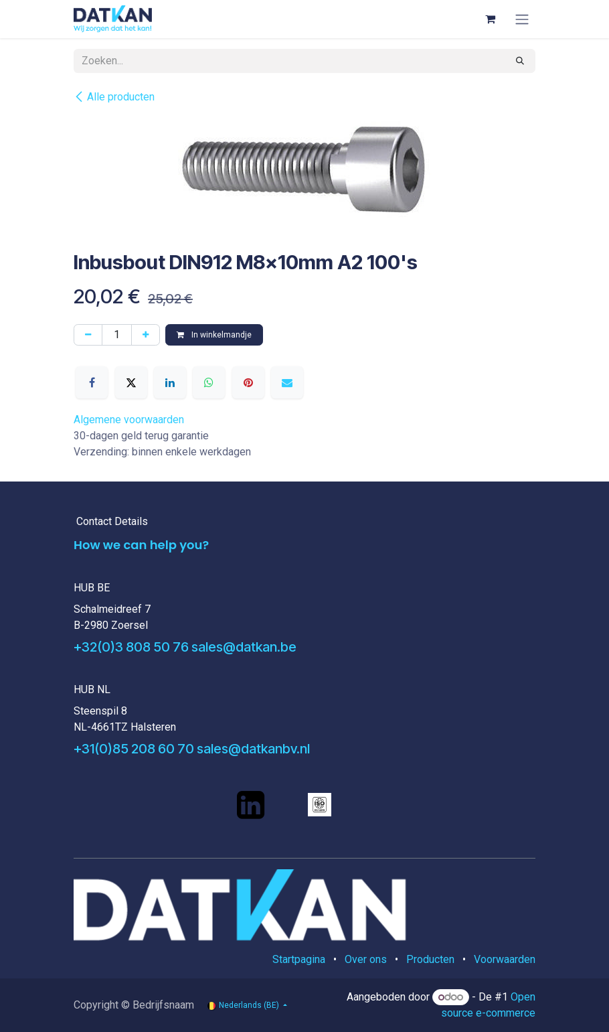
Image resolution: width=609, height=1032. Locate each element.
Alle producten (114, 96)
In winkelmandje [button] (214, 335)
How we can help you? (141, 544)
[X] (131, 382)
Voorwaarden (504, 959)
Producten (430, 959)
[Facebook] (92, 382)
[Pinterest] (248, 382)
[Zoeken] (520, 61)
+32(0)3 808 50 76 (131, 647)
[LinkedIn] (170, 382)
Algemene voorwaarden (129, 419)
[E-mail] (287, 382)
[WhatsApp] (209, 382)
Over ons (366, 959)
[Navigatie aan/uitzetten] (522, 19)
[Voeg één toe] (145, 335)
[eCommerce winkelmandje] (489, 18)
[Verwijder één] (88, 335)
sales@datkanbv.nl (253, 749)
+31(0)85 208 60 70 (134, 749)
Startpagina (298, 959)
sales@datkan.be (243, 647)
